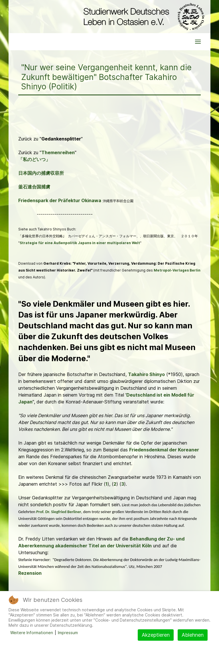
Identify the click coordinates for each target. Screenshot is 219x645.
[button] (198, 41)
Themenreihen (58, 152)
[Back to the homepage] (142, 16)
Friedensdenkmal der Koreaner (164, 450)
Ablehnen (193, 635)
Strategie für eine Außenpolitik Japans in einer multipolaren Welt (80, 243)
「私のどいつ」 (34, 159)
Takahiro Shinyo (146, 374)
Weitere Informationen (31, 632)
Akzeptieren (156, 635)
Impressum (68, 632)
